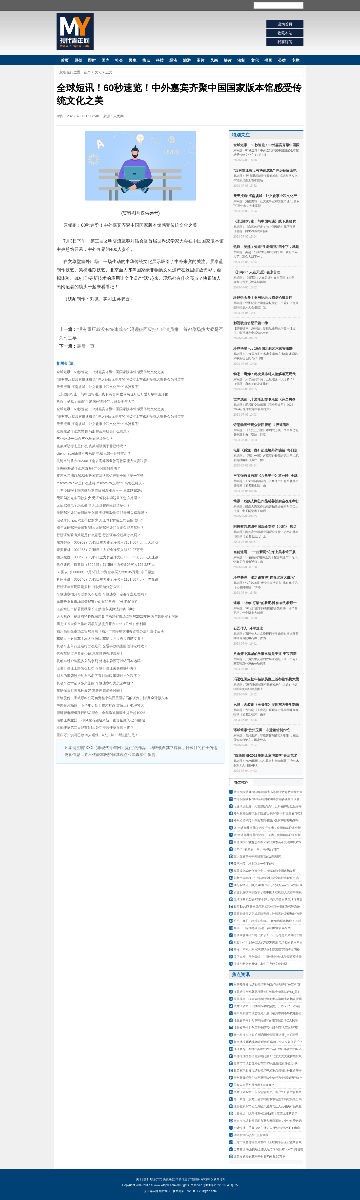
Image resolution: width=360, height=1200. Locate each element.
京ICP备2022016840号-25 (220, 1185)
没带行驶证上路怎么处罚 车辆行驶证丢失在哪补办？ (97, 668)
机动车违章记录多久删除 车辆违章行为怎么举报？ (95, 683)
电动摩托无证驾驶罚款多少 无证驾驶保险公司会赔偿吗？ (100, 520)
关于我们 (142, 1179)
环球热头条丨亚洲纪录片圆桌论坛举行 (262, 298)
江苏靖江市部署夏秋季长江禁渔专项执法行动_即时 (96, 609)
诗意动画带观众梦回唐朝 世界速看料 (261, 425)
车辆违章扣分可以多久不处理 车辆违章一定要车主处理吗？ (102, 594)
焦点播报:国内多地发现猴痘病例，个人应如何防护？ (268, 1042)
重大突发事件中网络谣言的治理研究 (257, 856)
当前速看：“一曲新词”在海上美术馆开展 (264, 552)
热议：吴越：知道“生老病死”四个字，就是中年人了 (96, 402)
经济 (173, 60)
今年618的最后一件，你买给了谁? (256, 849)
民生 (133, 60)
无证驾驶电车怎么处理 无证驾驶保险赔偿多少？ (93, 505)
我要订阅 (285, 42)
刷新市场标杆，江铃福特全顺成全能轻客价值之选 (266, 878)
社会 (119, 60)
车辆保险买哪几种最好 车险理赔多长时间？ (90, 690)
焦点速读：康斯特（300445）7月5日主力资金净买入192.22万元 (106, 565)
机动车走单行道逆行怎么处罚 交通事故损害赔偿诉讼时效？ (102, 646)
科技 (160, 60)
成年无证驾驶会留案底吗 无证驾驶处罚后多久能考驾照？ (100, 527)
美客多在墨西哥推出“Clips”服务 (254, 1085)
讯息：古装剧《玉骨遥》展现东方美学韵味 (266, 705)
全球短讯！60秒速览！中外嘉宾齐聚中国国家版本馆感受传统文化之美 (110, 372)
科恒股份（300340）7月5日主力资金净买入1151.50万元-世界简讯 (107, 579)
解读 (228, 60)
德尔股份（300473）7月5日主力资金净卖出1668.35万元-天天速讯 (107, 557)
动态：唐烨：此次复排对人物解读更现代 (264, 374)
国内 (105, 60)
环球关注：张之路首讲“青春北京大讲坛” (264, 577)
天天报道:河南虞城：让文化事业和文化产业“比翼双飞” (98, 387)
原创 (78, 60)
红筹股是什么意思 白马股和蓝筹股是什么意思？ (93, 431)
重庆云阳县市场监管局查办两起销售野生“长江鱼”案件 (97, 602)
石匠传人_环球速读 (248, 628)
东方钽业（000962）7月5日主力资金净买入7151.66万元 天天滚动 (107, 542)
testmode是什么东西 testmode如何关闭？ (88, 468)
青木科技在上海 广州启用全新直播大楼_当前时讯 (266, 1035)
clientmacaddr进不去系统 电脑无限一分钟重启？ (94, 453)
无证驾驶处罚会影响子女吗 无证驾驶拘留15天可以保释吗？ (102, 513)
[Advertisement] (140, 800)
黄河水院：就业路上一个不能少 (254, 863)
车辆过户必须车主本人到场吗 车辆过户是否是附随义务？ (100, 639)
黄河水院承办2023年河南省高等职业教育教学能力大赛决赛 (102, 461)
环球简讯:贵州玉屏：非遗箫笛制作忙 (261, 730)
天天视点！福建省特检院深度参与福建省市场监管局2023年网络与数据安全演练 (117, 616)
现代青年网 (75, 31)
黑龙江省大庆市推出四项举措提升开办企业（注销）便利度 (101, 624)
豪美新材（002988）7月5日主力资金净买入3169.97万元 (100, 550)
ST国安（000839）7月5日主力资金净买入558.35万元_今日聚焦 (106, 572)
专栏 (296, 60)
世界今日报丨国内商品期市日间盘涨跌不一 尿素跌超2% (99, 490)
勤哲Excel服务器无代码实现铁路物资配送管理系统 (267, 906)
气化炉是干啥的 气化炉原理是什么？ (85, 439)
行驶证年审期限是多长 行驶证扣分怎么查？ (90, 587)
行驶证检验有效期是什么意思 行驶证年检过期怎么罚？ (98, 535)
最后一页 (86, 346)
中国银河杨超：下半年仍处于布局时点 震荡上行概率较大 (100, 705)
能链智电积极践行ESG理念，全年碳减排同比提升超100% (101, 713)
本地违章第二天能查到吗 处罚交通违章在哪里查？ (95, 728)
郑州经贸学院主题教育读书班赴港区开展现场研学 (266, 820)
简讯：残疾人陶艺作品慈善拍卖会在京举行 (266, 501)
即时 (92, 60)
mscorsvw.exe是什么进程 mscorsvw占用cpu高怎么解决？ (101, 483)
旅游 (187, 60)
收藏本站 (285, 33)
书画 (268, 60)
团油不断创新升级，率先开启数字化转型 (260, 964)
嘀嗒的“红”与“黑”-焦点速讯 (251, 1135)
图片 (200, 60)
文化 (255, 60)
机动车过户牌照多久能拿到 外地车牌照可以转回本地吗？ (100, 661)
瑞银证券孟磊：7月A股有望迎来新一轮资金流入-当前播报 (101, 720)
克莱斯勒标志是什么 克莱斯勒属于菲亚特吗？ (92, 446)
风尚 (214, 60)
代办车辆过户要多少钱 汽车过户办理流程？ (90, 653)
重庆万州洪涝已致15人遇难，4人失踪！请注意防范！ (97, 735)
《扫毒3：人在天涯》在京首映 (256, 272)
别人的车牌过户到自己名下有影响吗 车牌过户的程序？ (98, 676)
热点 (146, 60)
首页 (65, 60)
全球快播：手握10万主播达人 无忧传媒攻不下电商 (267, 1128)
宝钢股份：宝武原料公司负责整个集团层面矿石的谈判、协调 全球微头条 (112, 698)
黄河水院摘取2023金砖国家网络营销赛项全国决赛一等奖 (100, 476)
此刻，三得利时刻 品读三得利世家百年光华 (262, 928)
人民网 (118, 116)
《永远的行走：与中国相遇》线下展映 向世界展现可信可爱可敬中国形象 (112, 394)
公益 (282, 60)
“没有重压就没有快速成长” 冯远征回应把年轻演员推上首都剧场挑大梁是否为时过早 (120, 379)
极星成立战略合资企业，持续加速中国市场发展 (265, 871)
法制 (241, 60)
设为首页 (285, 24)
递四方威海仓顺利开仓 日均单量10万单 (259, 1156)
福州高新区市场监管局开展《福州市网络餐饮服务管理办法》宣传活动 (110, 631)
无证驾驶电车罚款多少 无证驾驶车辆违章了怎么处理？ (98, 498)
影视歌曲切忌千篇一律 (250, 323)
